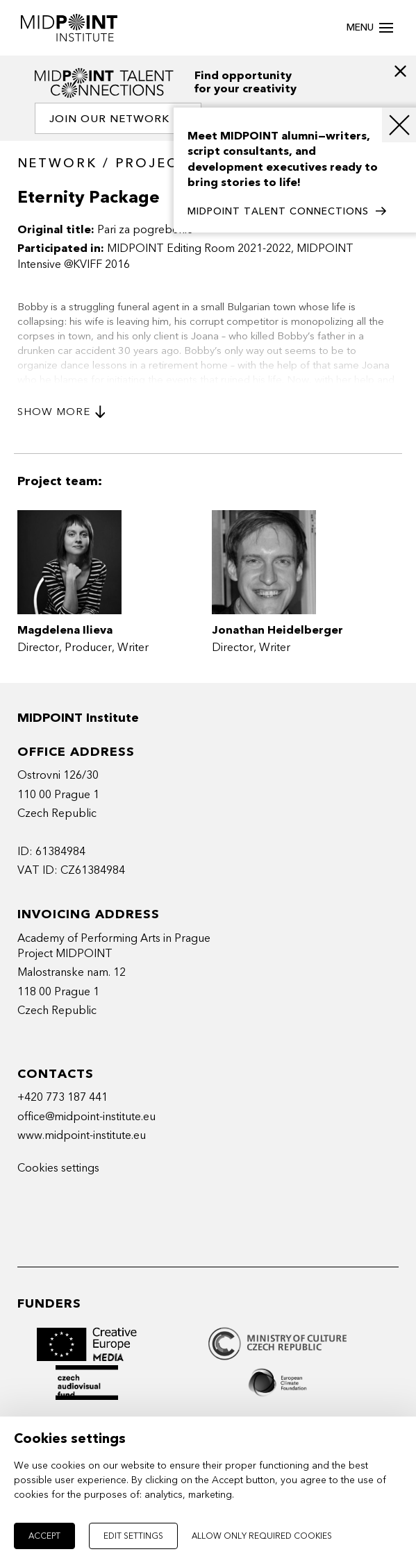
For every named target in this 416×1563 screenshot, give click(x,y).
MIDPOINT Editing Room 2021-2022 (199, 248)
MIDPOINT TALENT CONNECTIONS (287, 212)
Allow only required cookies (262, 1535)
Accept (44, 1535)
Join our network (118, 119)
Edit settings (133, 1535)
